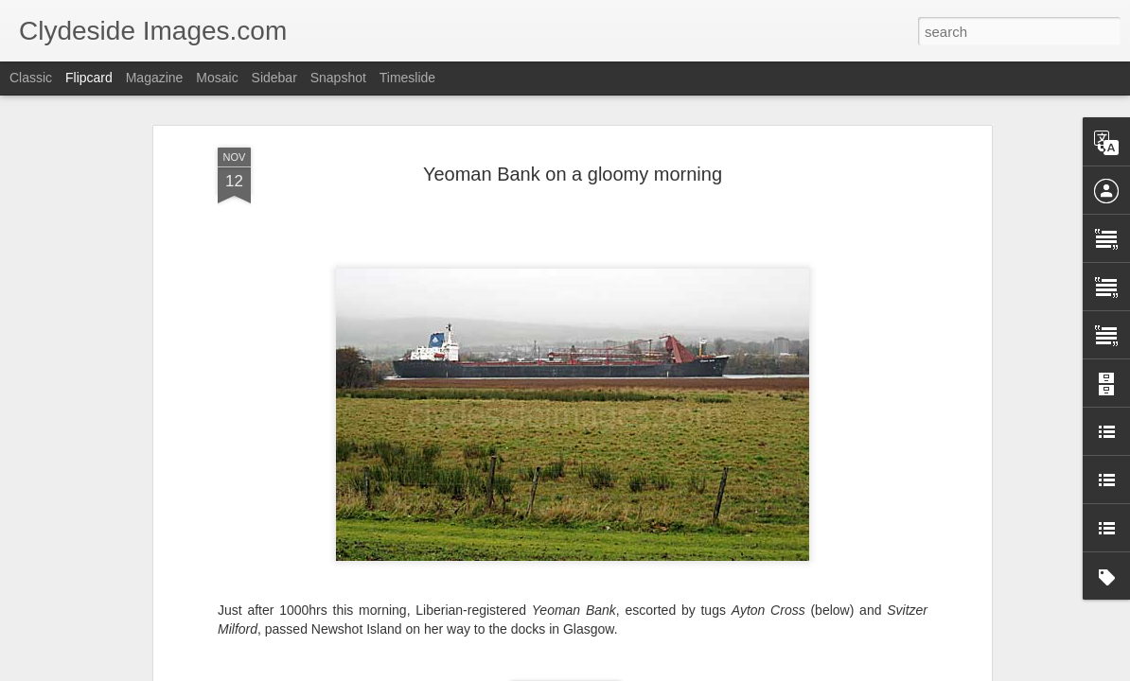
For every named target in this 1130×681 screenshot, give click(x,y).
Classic (30, 77)
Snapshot (338, 77)
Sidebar (274, 77)
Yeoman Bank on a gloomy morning (572, 174)
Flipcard (89, 77)
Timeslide (407, 77)
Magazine (155, 77)
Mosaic (217, 77)
